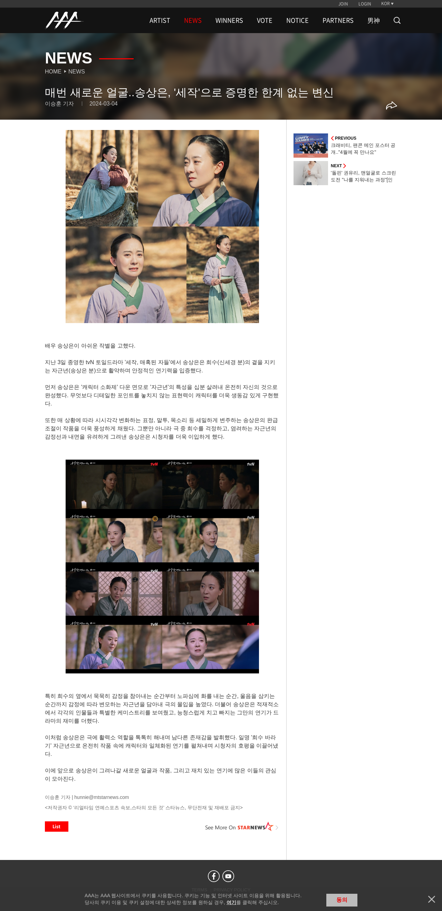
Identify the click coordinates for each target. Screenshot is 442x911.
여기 (231, 902)
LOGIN (364, 4)
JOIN (343, 4)
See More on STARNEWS (242, 826)
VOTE (264, 20)
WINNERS (229, 20)
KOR (385, 3)
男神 (373, 20)
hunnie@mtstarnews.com (101, 797)
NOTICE (297, 20)
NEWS (193, 20)
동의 (341, 900)
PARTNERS (338, 20)
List (56, 826)
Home (53, 71)
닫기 (431, 899)
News (76, 71)
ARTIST (160, 20)
